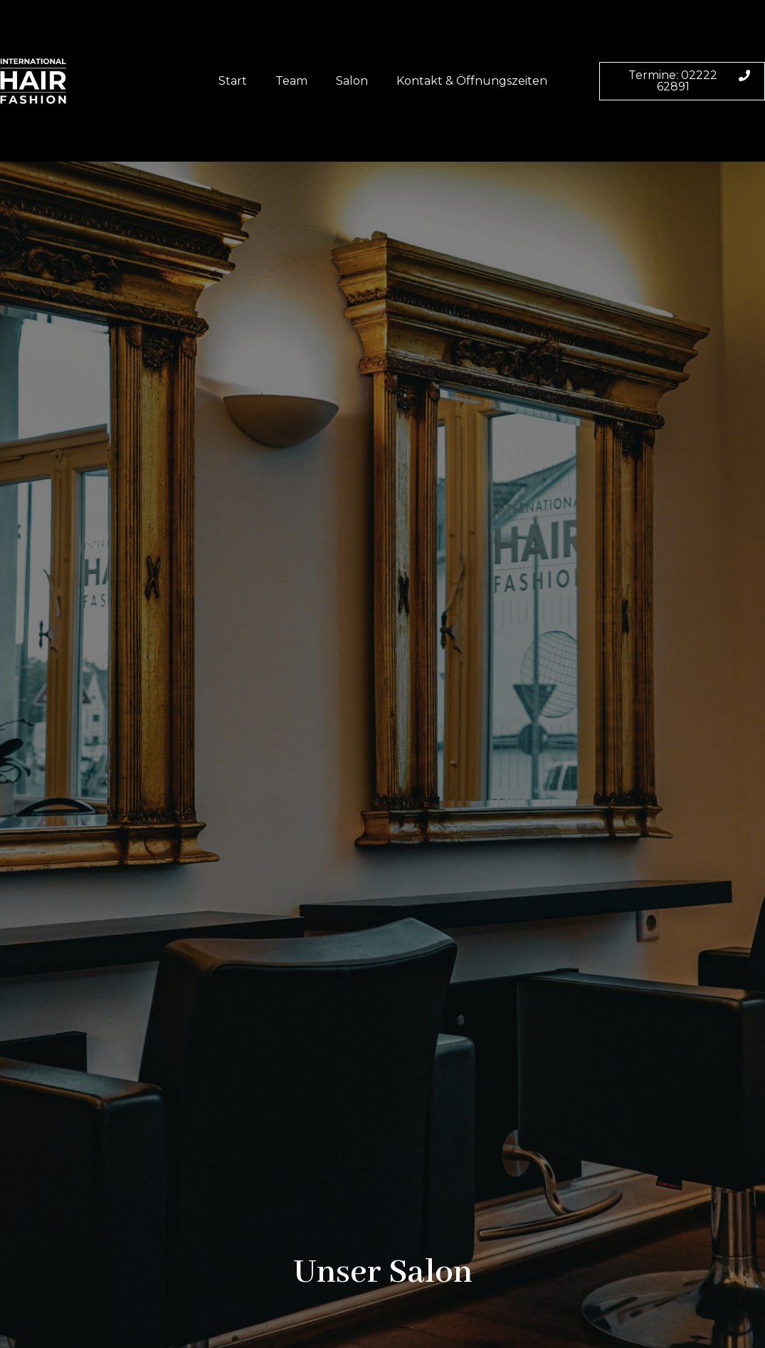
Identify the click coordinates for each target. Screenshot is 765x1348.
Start (232, 81)
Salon (352, 81)
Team (291, 81)
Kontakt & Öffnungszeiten (471, 81)
